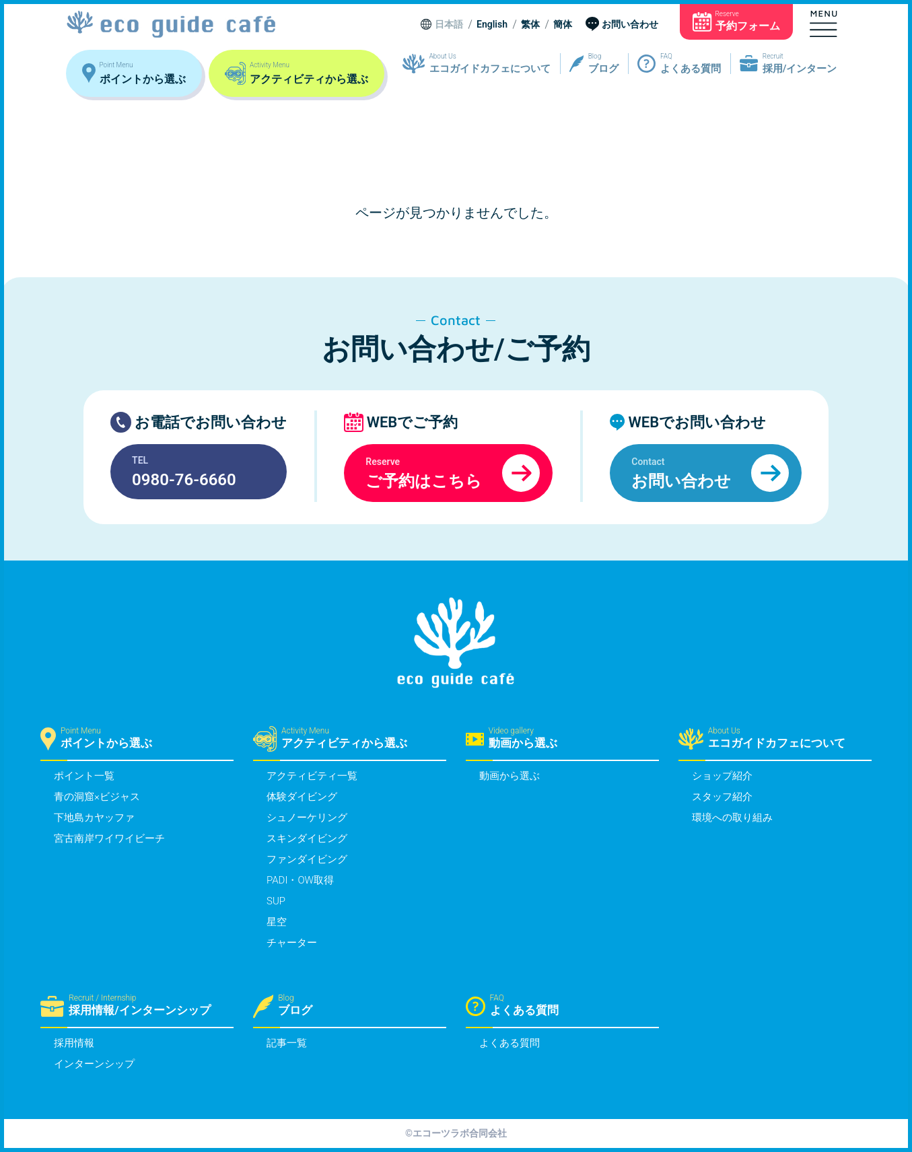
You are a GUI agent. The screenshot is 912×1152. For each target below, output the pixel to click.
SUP (276, 901)
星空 (277, 922)
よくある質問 (509, 1043)
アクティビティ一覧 (312, 776)
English (492, 25)
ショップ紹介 (722, 776)
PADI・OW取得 (300, 880)
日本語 (449, 25)
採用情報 (74, 1043)
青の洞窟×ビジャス (97, 797)
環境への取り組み (732, 818)
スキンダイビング (307, 838)
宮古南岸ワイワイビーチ (109, 838)
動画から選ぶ (509, 776)
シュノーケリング (307, 818)
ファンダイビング (307, 859)
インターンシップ (94, 1064)
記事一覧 (287, 1043)
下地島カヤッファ (94, 818)
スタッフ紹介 (722, 797)
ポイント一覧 (84, 776)
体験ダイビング (302, 797)
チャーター (292, 943)
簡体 (562, 25)
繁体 (530, 25)
